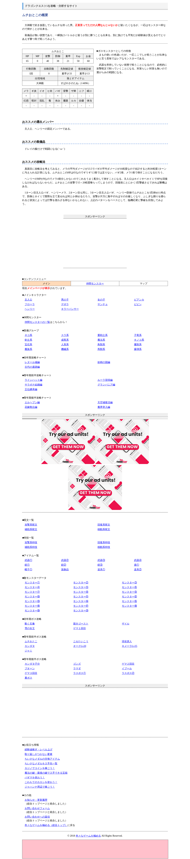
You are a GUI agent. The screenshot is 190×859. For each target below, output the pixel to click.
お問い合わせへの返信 (37, 816)
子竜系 (138, 335)
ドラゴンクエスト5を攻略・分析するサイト (51, 5)
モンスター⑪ (80, 596)
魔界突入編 (104, 407)
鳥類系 (101, 344)
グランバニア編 (106, 384)
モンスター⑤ (80, 587)
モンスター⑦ (32, 592)
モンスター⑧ (80, 592)
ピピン (138, 304)
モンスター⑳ (80, 610)
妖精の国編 (104, 362)
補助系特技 (31, 547)
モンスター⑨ (129, 592)
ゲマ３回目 (31, 673)
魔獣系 (138, 344)
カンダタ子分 (32, 663)
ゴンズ (77, 663)
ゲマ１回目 (79, 628)
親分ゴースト (80, 623)
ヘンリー (30, 309)
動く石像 (30, 623)
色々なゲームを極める (88, 835)
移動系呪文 (104, 529)
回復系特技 (104, 542)
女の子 (101, 299)
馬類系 (101, 349)
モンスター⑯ (32, 606)
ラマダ (77, 668)
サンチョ (103, 304)
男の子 (65, 299)
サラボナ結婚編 (33, 384)
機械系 (65, 349)
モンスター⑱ (129, 606)
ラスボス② (128, 673)
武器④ (138, 560)
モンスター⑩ (32, 596)
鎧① (27, 565)
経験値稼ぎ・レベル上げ (38, 749)
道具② (138, 569)
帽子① (28, 569)
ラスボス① (79, 673)
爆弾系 (138, 349)
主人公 (28, 299)
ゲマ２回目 (128, 663)
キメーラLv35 (129, 646)
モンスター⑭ (80, 601)
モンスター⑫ (129, 596)
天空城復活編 (105, 402)
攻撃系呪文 (31, 524)
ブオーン (30, 668)
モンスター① (32, 582)
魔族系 (28, 349)
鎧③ (100, 565)
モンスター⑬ (32, 601)
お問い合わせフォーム (37, 808)
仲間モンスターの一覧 (37, 322)
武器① (28, 560)
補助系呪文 (31, 529)
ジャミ (28, 650)
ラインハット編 (33, 380)
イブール (127, 668)
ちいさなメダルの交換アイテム (42, 759)
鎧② (63, 565)
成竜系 (65, 340)
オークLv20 (79, 646)
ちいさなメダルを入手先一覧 (41, 763)
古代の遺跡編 (32, 367)
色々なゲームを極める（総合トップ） (46, 825)
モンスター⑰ (80, 606)
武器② (65, 560)
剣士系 (28, 340)
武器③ (101, 560)
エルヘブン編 (32, 402)
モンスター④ (32, 587)
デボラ (65, 304)
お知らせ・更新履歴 (36, 800)
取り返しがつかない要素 (38, 754)
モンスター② (80, 582)
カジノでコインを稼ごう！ (40, 768)
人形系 (65, 344)
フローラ (30, 304)
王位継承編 (31, 389)
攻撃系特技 (31, 542)
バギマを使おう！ (35, 777)
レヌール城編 (32, 362)
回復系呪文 (104, 524)
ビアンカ (139, 299)
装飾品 (65, 569)
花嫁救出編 (31, 407)
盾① (136, 565)
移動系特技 (104, 547)
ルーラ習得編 (105, 380)
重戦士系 (103, 335)
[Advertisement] (95, 243)
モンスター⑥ (129, 587)
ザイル (125, 623)
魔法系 (101, 340)
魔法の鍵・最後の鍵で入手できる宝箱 (46, 773)
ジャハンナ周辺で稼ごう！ (40, 786)
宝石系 (28, 344)
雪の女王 (30, 628)
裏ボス (28, 677)
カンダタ (30, 646)
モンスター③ (129, 582)
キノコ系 (139, 340)
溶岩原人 (127, 641)
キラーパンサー (70, 309)
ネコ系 (28, 335)
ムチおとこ (31, 641)
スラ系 (65, 335)
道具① (101, 569)
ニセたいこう (80, 641)
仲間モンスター (95, 283)
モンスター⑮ (129, 601)
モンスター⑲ (32, 610)
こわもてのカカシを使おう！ (41, 782)
